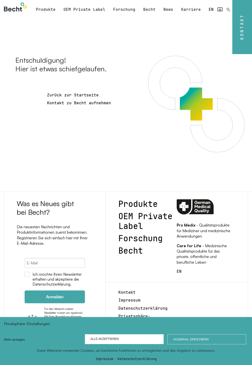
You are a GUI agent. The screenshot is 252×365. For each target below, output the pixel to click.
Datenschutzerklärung (137, 359)
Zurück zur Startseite (73, 94)
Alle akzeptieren (103, 339)
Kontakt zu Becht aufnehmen (79, 102)
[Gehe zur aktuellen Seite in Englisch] (211, 9)
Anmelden (54, 296)
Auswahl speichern (190, 339)
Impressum (104, 359)
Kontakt (242, 27)
